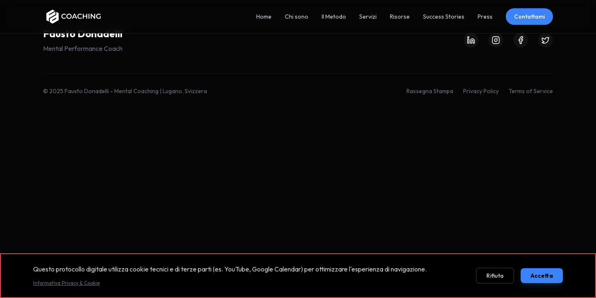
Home (264, 16)
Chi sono (296, 16)
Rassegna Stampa (429, 91)
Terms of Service (531, 91)
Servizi (368, 16)
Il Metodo (334, 16)
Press (485, 16)
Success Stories (443, 16)
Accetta (542, 275)
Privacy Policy (481, 91)
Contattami (529, 16)
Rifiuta (495, 275)
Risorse (400, 16)
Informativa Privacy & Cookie (66, 283)
